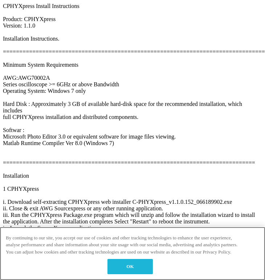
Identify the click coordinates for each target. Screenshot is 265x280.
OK (130, 266)
